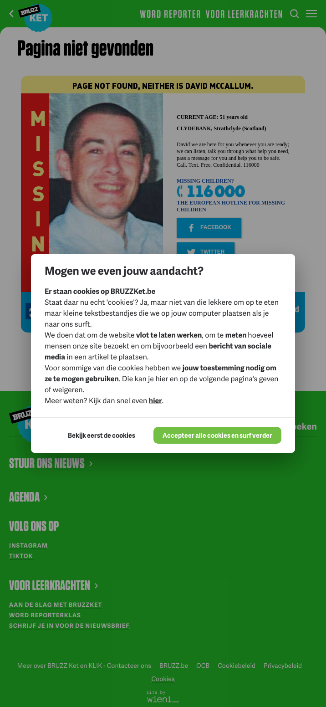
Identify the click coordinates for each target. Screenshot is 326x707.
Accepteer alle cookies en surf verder (217, 435)
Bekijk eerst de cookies (101, 435)
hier (155, 400)
